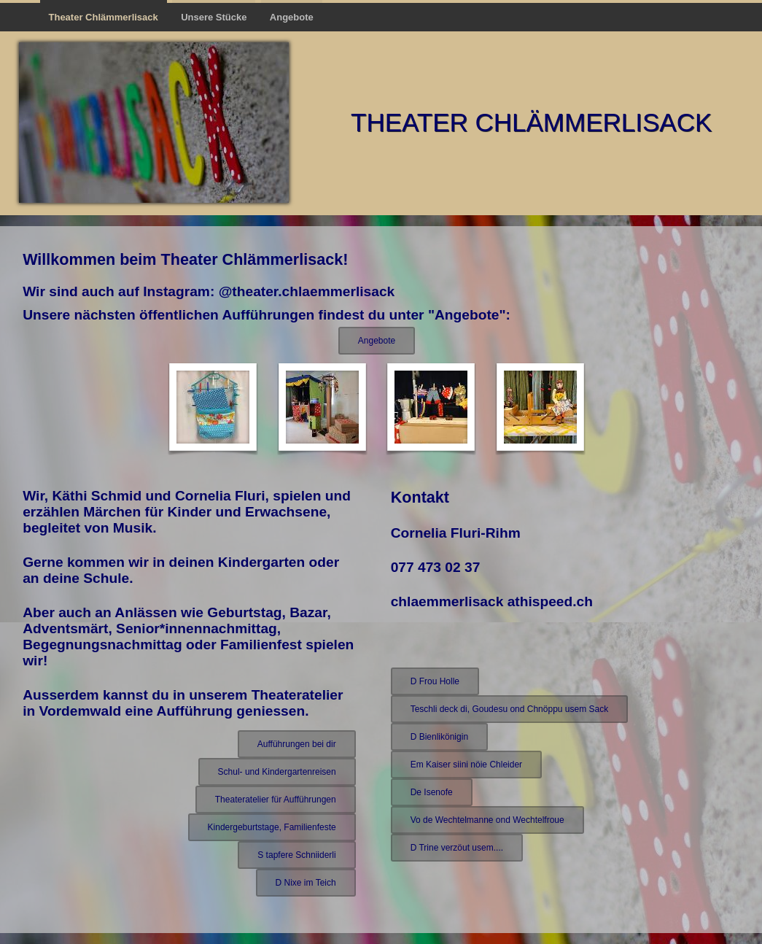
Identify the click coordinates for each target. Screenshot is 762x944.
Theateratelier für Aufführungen (275, 799)
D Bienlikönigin (439, 737)
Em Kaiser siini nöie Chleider (466, 764)
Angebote (292, 17)
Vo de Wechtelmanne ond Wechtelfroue (487, 820)
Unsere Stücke (213, 17)
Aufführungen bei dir (296, 744)
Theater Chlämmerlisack (103, 17)
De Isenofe (432, 792)
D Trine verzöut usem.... (457, 848)
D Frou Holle (435, 681)
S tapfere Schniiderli (296, 855)
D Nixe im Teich (306, 883)
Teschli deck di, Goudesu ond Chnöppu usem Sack (510, 709)
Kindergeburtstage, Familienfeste (272, 827)
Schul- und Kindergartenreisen (277, 772)
